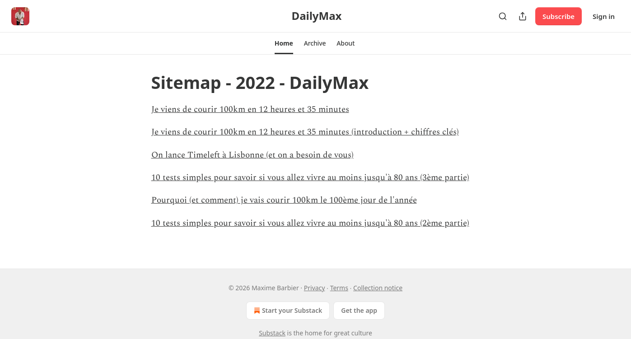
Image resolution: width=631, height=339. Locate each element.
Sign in (604, 16)
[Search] (503, 16)
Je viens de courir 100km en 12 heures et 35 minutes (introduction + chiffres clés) (305, 132)
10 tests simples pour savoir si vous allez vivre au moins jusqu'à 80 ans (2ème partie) (310, 223)
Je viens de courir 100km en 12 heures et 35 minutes (250, 109)
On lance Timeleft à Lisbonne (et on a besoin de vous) (252, 155)
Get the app (359, 310)
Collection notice (377, 287)
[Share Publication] (523, 16)
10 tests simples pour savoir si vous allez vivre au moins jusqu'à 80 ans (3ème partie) (310, 177)
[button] (284, 43)
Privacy (314, 287)
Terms (339, 287)
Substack (272, 333)
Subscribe (558, 16)
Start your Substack (287, 311)
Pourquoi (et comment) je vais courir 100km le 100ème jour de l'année (284, 200)
